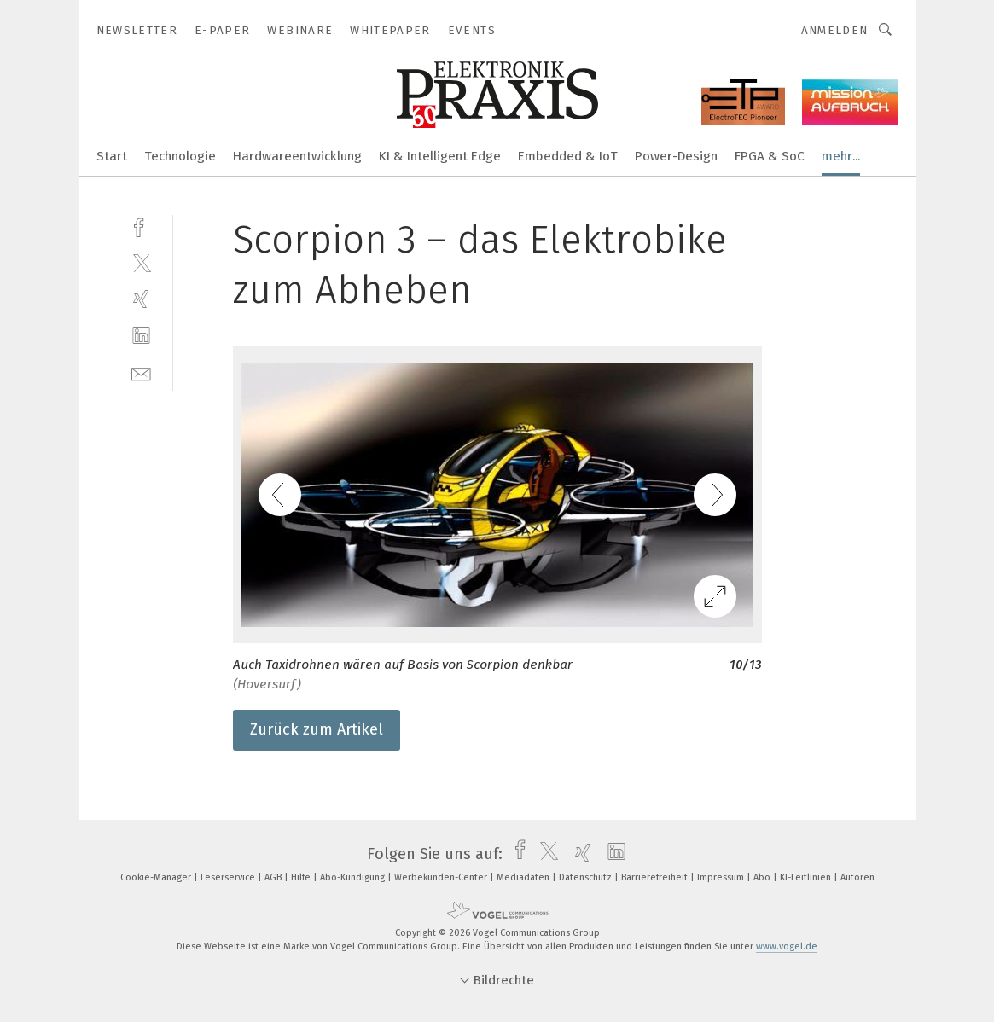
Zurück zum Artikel (316, 729)
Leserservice (229, 877)
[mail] (141, 372)
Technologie (180, 156)
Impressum (722, 877)
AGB (274, 877)
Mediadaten (524, 877)
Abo (763, 877)
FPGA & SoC (770, 156)
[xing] (141, 299)
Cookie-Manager (157, 877)
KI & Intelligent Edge (440, 156)
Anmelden (835, 30)
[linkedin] (141, 335)
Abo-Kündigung (353, 877)
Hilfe (302, 877)
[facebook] (141, 225)
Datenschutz (586, 877)
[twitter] (141, 262)
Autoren (857, 877)
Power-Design (676, 156)
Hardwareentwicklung (297, 156)
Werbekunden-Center (442, 877)
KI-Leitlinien (807, 877)
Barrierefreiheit (655, 877)
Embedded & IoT (568, 156)
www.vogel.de (786, 946)
